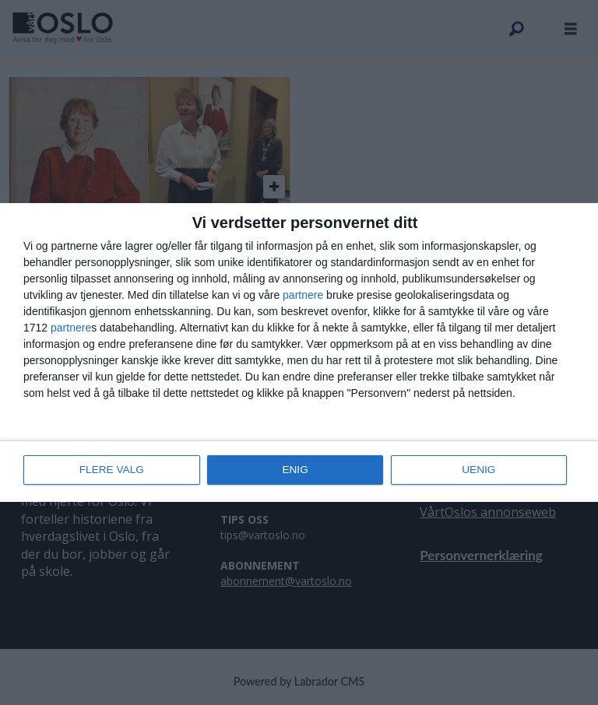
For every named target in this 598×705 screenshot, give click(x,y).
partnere (303, 295)
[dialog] (299, 352)
